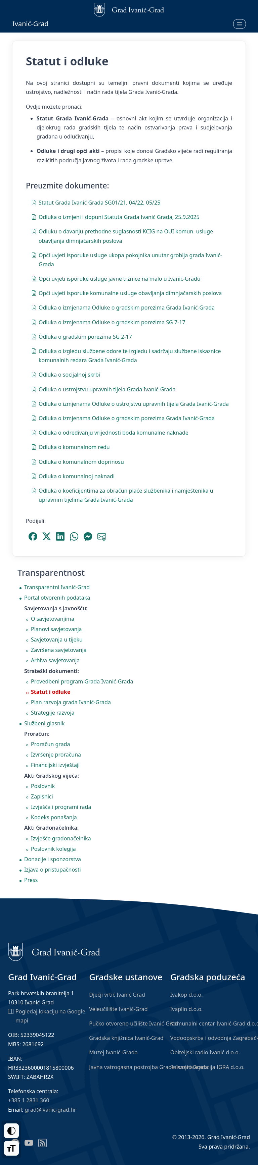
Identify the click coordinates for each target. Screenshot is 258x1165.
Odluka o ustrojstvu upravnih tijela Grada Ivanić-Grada (103, 389)
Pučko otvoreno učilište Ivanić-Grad (133, 1023)
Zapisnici (42, 796)
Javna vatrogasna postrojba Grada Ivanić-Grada (148, 1067)
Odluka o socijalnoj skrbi (65, 374)
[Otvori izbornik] (239, 24)
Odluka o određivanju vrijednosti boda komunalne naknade (109, 432)
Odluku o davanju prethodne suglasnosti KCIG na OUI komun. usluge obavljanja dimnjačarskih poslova (122, 235)
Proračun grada (50, 744)
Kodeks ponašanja (54, 817)
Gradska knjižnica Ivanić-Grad (126, 1038)
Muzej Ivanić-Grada (113, 1052)
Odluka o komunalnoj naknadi (73, 476)
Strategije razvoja (53, 712)
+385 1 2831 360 (28, 1100)
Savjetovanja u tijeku (57, 639)
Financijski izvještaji (55, 765)
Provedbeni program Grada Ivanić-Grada (82, 681)
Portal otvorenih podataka (57, 597)
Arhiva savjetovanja (55, 660)
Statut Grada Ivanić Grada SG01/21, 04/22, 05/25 (95, 202)
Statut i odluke (51, 692)
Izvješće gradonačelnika (61, 838)
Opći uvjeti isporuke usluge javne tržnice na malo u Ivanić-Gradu (116, 278)
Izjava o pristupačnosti (52, 869)
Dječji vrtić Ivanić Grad (117, 994)
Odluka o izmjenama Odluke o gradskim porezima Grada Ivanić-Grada (123, 307)
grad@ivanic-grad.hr (50, 1109)
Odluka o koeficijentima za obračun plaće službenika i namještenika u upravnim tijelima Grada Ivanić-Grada (122, 494)
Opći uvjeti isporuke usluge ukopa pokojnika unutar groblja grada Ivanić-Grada (126, 259)
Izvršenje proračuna (56, 754)
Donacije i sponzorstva (52, 859)
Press (31, 880)
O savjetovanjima (52, 618)
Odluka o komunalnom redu (70, 447)
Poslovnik (43, 786)
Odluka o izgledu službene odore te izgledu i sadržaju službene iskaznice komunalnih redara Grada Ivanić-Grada (126, 355)
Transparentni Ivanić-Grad (57, 587)
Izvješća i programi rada (61, 807)
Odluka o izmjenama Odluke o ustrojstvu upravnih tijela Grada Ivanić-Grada (130, 403)
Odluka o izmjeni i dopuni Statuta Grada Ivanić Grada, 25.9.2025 (115, 217)
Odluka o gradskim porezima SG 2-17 (81, 336)
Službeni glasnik (44, 723)
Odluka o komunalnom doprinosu (77, 461)
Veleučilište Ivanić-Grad (118, 1009)
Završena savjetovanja (59, 650)
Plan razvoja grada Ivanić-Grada (71, 702)
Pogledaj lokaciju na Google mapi (46, 1015)
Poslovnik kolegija (53, 848)
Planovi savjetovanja (56, 629)
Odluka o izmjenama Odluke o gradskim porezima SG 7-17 (108, 322)
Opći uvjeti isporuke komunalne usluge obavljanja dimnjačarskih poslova (126, 293)
